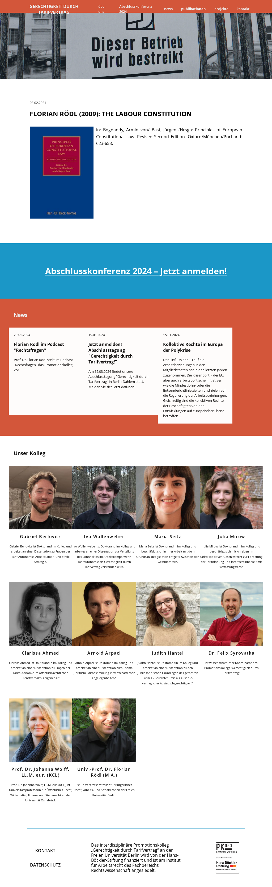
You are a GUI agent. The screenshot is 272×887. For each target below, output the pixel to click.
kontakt (45, 851)
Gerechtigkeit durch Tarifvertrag (53, 9)
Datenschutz (45, 866)
